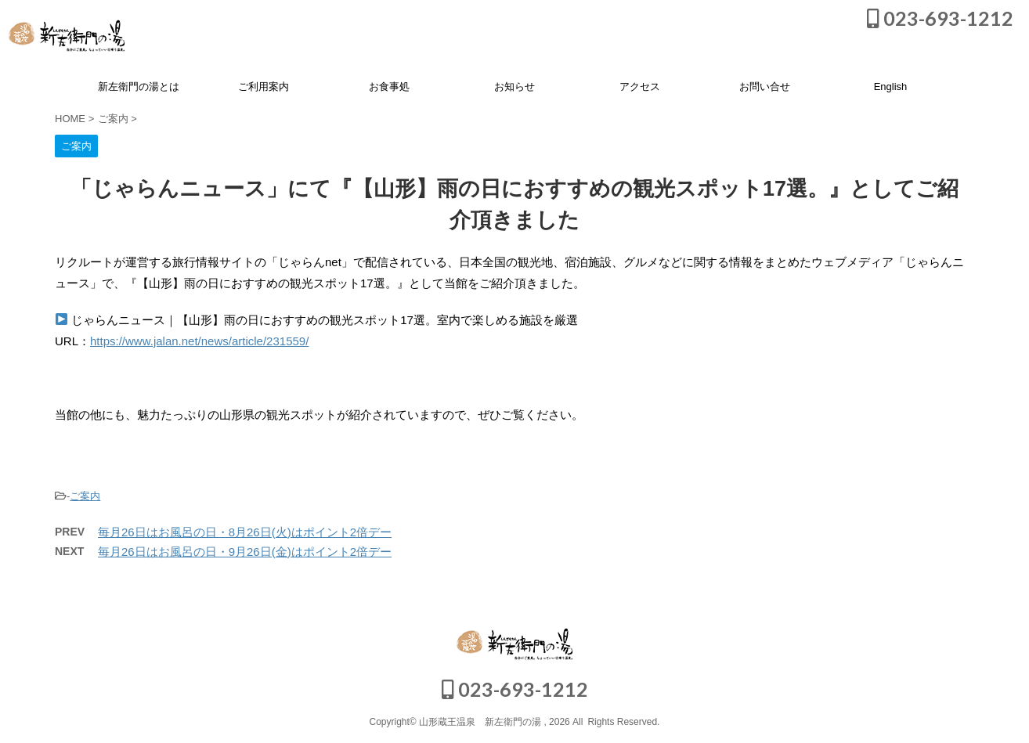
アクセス (639, 86)
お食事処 (389, 86)
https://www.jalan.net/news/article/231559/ (199, 341)
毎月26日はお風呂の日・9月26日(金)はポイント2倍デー (245, 551)
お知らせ (514, 86)
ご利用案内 (263, 86)
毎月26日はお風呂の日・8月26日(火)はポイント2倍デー (245, 532)
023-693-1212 (940, 18)
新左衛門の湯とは (138, 86)
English (891, 86)
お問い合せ (764, 86)
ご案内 (85, 496)
